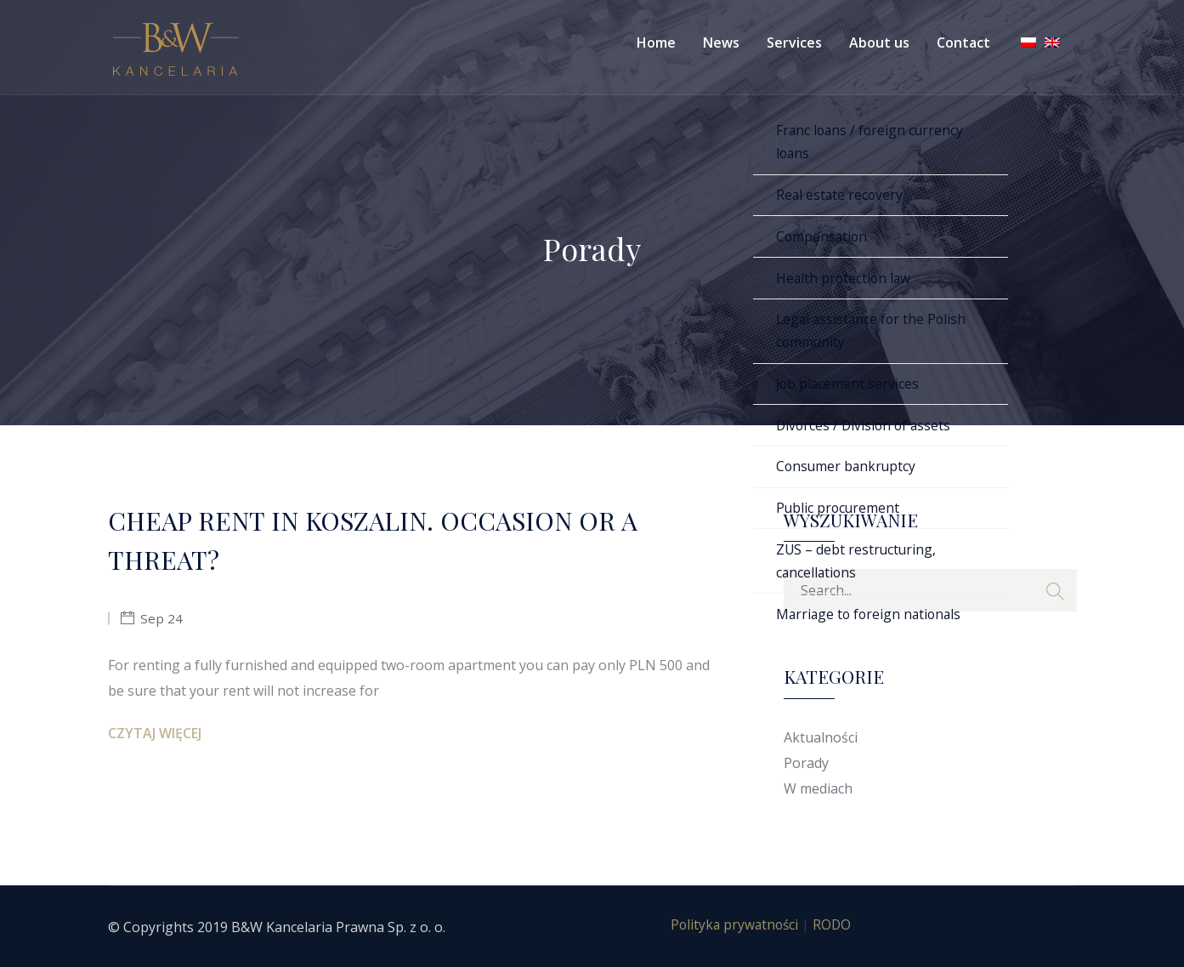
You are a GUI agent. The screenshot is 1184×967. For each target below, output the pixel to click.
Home (656, 42)
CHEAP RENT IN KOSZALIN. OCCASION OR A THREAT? (387, 541)
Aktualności (821, 737)
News (721, 42)
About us (879, 42)
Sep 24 (161, 621)
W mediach (818, 788)
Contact (963, 42)
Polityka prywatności (734, 924)
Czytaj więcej (154, 737)
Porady (806, 763)
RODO (833, 924)
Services (794, 42)
